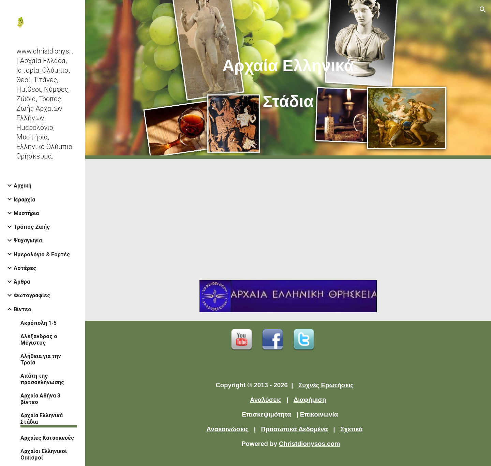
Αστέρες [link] (25, 268)
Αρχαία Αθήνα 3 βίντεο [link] (40, 398)
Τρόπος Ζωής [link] (32, 227)
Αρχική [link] (22, 185)
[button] (483, 9)
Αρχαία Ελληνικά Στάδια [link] (41, 418)
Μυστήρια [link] (26, 213)
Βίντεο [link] (22, 309)
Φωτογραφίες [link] (32, 295)
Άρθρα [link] (22, 282)
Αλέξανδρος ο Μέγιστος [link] (38, 339)
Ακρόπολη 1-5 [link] (38, 323)
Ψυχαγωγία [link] (28, 240)
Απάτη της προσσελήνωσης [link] (42, 379)
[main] (288, 79)
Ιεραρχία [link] (24, 199)
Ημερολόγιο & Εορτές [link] (42, 254)
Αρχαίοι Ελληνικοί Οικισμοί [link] (43, 454)
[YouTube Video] (288, 215)
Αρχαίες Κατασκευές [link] (47, 438)
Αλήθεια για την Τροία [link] (40, 359)
